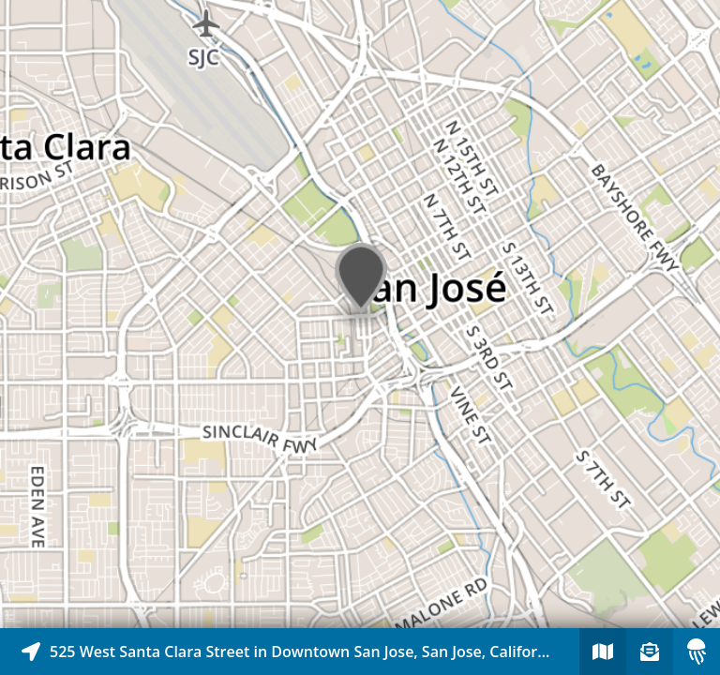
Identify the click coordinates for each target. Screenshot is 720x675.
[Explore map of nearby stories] (360, 314)
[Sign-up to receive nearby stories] (649, 651)
